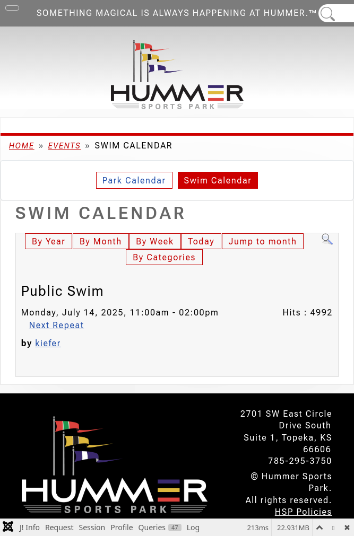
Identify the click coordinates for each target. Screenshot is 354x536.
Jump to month (263, 241)
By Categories (164, 257)
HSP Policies (303, 512)
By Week (155, 241)
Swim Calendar (218, 180)
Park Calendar (134, 180)
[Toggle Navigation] (12, 8)
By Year (48, 241)
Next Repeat (56, 325)
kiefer (48, 343)
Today (201, 241)
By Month (101, 241)
